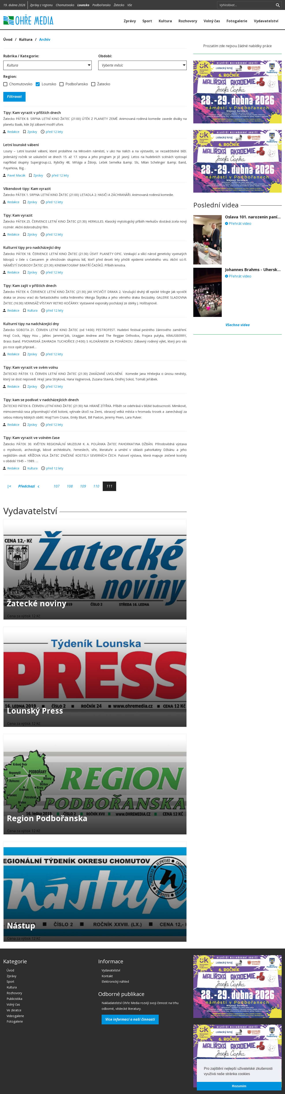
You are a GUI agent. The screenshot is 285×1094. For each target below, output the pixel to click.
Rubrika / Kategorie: (21, 56)
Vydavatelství (266, 21)
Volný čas (212, 21)
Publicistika (14, 999)
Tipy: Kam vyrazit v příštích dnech (32, 112)
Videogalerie (15, 1016)
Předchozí (28, 486)
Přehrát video (238, 223)
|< (9, 486)
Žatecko (119, 5)
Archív (44, 39)
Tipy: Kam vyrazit (18, 215)
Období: (105, 56)
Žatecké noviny (36, 603)
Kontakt (107, 976)
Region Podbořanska (47, 818)
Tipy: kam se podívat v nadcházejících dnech (41, 399)
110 (96, 486)
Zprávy (130, 21)
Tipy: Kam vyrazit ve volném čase (31, 437)
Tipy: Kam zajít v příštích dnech (29, 285)
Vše (129, 5)
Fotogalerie (237, 21)
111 (109, 486)
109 (83, 486)
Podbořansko (101, 5)
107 (57, 486)
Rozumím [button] (239, 1086)
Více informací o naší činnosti (130, 1019)
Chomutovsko (65, 5)
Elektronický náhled (115, 981)
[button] (251, 1074)
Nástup (21, 925)
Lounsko (83, 5)
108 (70, 486)
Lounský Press (35, 710)
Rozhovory (188, 21)
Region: (10, 76)
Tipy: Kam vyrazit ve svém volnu (30, 367)
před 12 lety (54, 132)
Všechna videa (237, 324)
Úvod (7, 39)
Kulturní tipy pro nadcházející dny (32, 247)
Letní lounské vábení (21, 144)
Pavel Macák (16, 175)
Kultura (165, 21)
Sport (147, 21)
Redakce (13, 132)
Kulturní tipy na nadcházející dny (31, 323)
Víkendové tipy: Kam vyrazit (27, 188)
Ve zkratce (14, 1010)
